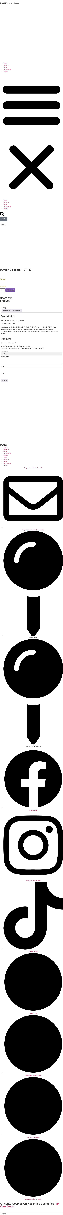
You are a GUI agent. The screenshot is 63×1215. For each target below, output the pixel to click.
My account (7, 69)
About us (6, 65)
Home (5, 63)
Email (2, 363)
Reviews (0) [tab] (16, 301)
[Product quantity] (2, 280)
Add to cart (10, 280)
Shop (5, 67)
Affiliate (5, 71)
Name (3, 357)
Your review (5, 347)
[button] (31, 136)
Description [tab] (6, 301)
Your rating (5, 341)
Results (3, 1207)
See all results (5, 1211)
